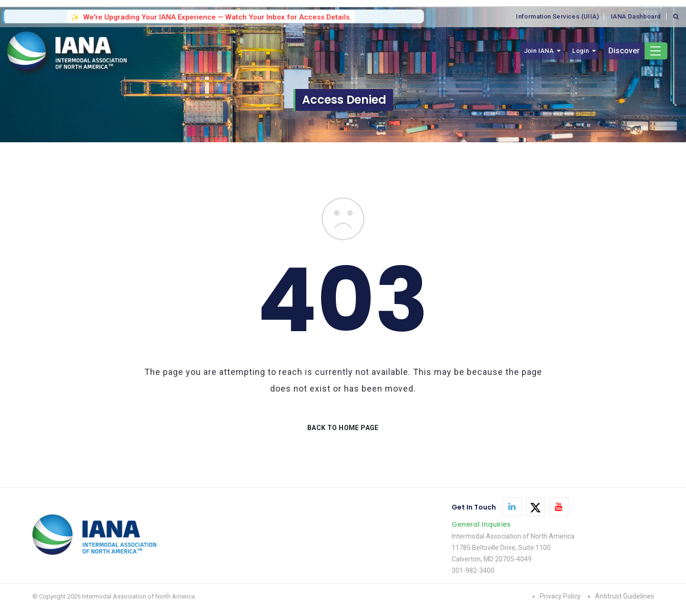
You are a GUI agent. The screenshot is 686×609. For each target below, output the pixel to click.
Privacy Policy (560, 596)
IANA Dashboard (636, 16)
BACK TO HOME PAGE (343, 428)
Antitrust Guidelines (624, 596)
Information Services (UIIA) (557, 16)
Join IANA (539, 50)
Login (580, 50)
